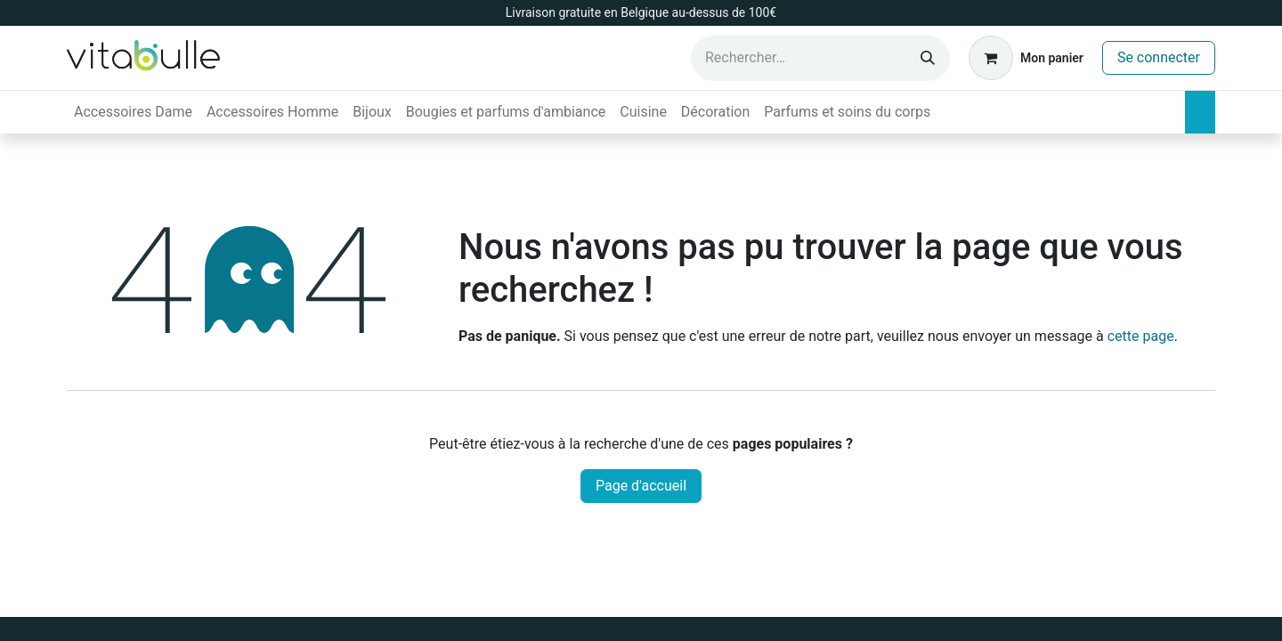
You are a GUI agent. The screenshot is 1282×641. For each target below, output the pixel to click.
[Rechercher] (927, 58)
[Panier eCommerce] (1026, 57)
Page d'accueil (641, 485)
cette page (1141, 336)
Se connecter (1158, 57)
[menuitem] (133, 112)
